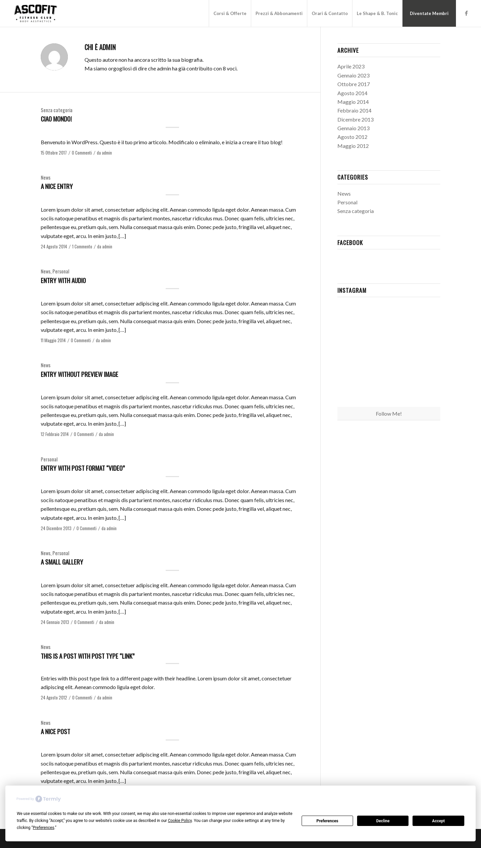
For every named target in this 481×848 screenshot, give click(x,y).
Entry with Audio (63, 280)
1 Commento (82, 246)
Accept (438, 821)
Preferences (327, 821)
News (45, 177)
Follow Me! (389, 413)
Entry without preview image (79, 374)
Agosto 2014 (352, 93)
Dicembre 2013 (355, 119)
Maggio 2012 (353, 146)
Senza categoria (56, 110)
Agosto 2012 (352, 137)
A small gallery (62, 561)
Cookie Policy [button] (180, 820)
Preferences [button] (43, 827)
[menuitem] (230, 13)
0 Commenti (82, 153)
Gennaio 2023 (353, 75)
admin (107, 153)
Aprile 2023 (350, 66)
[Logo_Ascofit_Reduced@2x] (35, 13)
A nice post (55, 731)
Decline (382, 821)
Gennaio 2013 (353, 128)
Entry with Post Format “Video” (83, 467)
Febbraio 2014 (354, 110)
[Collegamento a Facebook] (466, 13)
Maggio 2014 (353, 101)
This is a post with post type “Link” (88, 655)
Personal (60, 271)
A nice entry (57, 186)
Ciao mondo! (56, 118)
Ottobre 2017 (353, 84)
